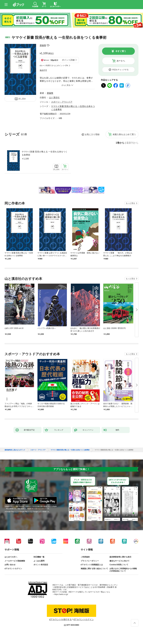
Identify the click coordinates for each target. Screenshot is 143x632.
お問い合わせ (10, 565)
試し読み (22, 99)
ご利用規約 (85, 557)
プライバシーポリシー (90, 561)
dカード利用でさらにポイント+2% (54, 65)
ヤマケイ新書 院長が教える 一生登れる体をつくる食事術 (44, 153)
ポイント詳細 (68, 60)
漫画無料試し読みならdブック (15, 450)
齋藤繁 (43, 45)
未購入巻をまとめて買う (124, 134)
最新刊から (132, 143)
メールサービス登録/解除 (15, 561)
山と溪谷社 (54, 97)
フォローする (48, 45)
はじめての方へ (11, 557)
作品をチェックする (120, 70)
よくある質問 (39, 561)
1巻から (120, 143)
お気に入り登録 (92, 134)
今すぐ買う (120, 51)
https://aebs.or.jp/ (61, 594)
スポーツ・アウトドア (61, 102)
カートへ (120, 61)
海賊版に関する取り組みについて (94, 569)
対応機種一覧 (39, 557)
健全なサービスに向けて (119, 561)
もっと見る (130, 203)
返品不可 (43, 70)
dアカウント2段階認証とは (92, 565)
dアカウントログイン (13, 569)
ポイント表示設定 (41, 565)
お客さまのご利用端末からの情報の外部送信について (123, 570)
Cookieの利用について (118, 565)
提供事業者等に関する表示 (120, 557)
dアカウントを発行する (60, 619)
